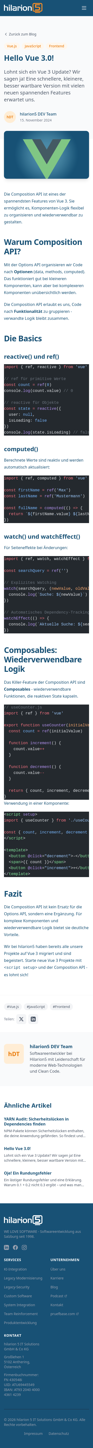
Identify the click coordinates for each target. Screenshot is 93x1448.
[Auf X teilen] (21, 1019)
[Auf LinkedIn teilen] (33, 1019)
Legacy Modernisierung (23, 1278)
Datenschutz (59, 1433)
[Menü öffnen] (84, 8)
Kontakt (57, 1304)
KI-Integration (15, 1269)
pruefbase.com (65, 1313)
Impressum (33, 1433)
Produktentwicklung (20, 1322)
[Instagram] (24, 1247)
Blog (54, 1287)
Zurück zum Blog (20, 34)
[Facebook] (15, 1247)
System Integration (19, 1304)
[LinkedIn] (6, 1247)
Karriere (57, 1278)
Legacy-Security (17, 1287)
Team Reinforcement (21, 1313)
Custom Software (18, 1296)
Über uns (58, 1269)
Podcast (59, 1296)
